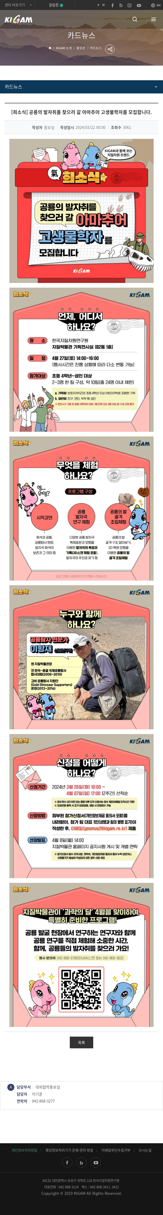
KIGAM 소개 (64, 48)
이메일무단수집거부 (115, 1150)
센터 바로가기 (15, 5)
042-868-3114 (69, 1187)
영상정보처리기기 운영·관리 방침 (69, 1150)
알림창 (56, 5)
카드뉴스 (96, 48)
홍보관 (81, 48)
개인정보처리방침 (24, 1150)
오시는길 (145, 1150)
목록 (81, 1042)
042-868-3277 (43, 1101)
